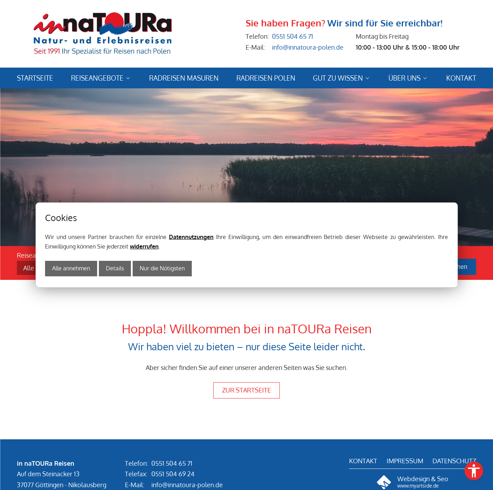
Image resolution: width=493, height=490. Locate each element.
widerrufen (144, 246)
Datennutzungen (191, 236)
